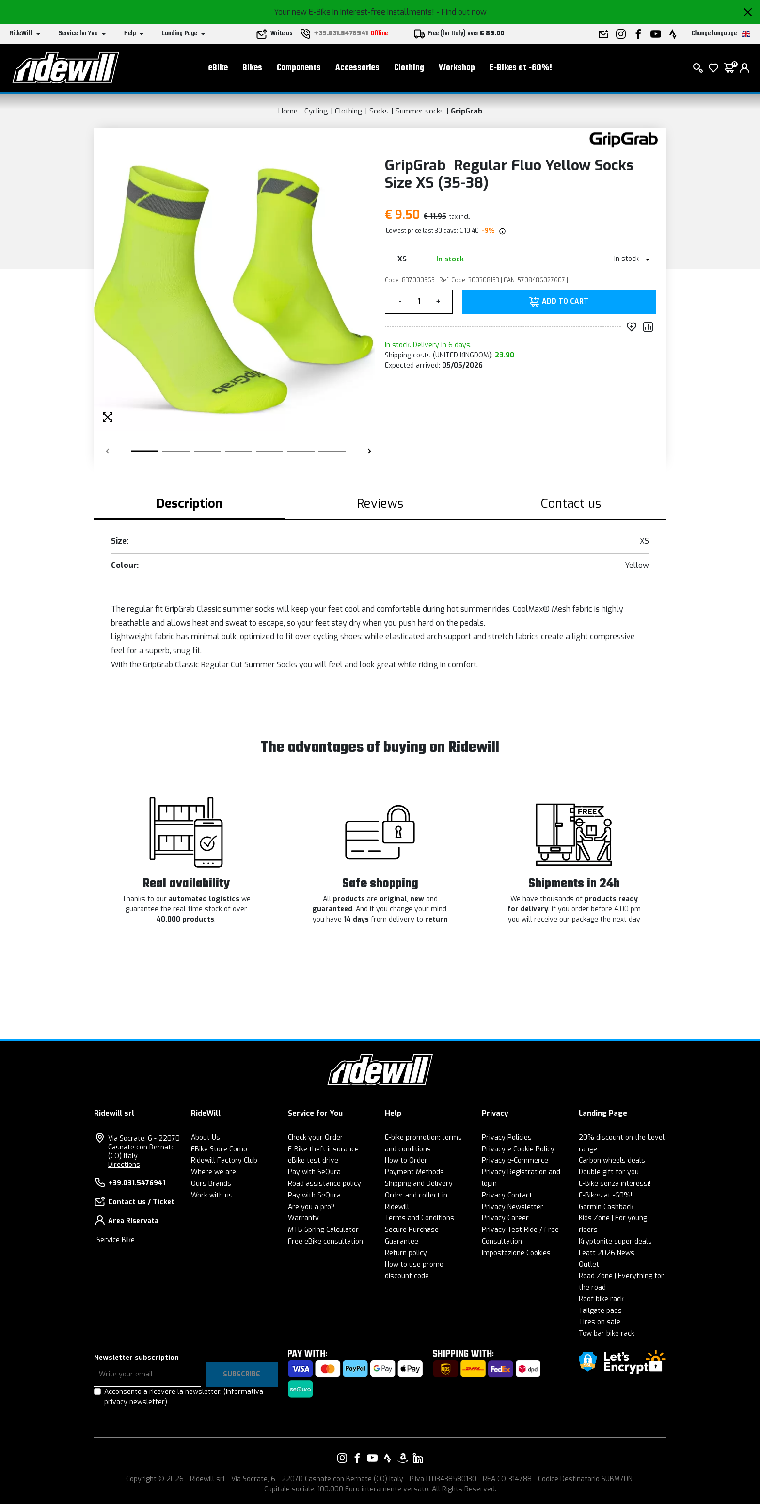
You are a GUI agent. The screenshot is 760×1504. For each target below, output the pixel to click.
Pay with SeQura (314, 1172)
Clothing (409, 68)
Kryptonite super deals (615, 1241)
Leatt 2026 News (606, 1253)
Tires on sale (599, 1321)
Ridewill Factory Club (224, 1160)
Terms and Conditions (419, 1218)
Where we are (213, 1172)
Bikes (252, 68)
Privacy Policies (507, 1137)
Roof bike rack (601, 1299)
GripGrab (466, 111)
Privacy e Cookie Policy (518, 1149)
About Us (205, 1137)
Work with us (212, 1195)
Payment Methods (414, 1172)
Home (288, 111)
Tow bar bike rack (606, 1333)
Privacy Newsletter (512, 1207)
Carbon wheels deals (612, 1160)
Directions (124, 1164)
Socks (379, 111)
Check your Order (315, 1137)
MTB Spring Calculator (323, 1229)
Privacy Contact (507, 1195)
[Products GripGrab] (623, 139)
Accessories (357, 68)
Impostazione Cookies (516, 1253)
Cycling (316, 111)
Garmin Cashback (606, 1207)
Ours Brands (211, 1183)
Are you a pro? (311, 1207)
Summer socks (420, 111)
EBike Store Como (219, 1149)
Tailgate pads (600, 1310)
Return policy (406, 1253)
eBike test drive (313, 1160)
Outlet (589, 1264)
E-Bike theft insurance (323, 1149)
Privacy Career (505, 1218)
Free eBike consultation (325, 1241)
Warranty (303, 1218)
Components (299, 68)
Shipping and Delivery (419, 1183)
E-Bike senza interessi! (614, 1183)
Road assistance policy (324, 1183)
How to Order (406, 1160)
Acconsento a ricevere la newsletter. (183, 1397)
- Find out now (461, 12)
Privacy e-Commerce (515, 1160)
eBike (218, 68)
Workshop (457, 68)
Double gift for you (609, 1172)
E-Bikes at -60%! (521, 68)
